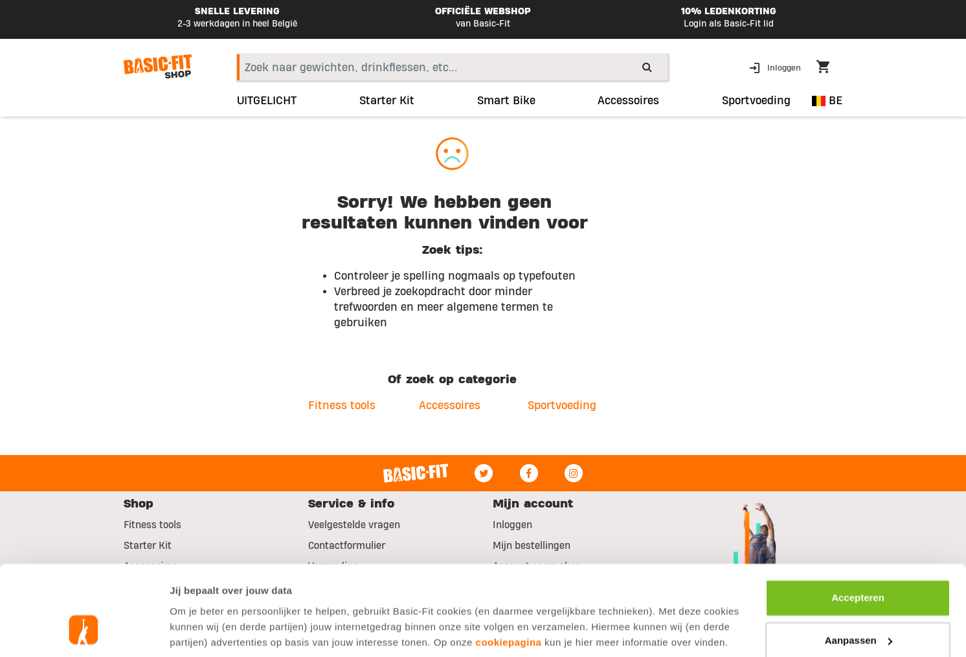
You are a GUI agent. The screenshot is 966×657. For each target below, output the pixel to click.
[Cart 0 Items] (829, 68)
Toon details (198, 631)
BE (827, 101)
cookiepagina (509, 564)
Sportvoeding (562, 405)
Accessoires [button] (628, 101)
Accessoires (449, 405)
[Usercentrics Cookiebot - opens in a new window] (83, 631)
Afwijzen (858, 605)
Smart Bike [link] (506, 101)
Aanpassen (858, 562)
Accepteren (857, 520)
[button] (776, 67)
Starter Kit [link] (386, 101)
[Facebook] (529, 473)
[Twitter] (484, 473)
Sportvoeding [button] (756, 101)
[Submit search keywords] (647, 66)
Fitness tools (342, 405)
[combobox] (452, 67)
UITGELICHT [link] (267, 101)
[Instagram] (574, 473)
